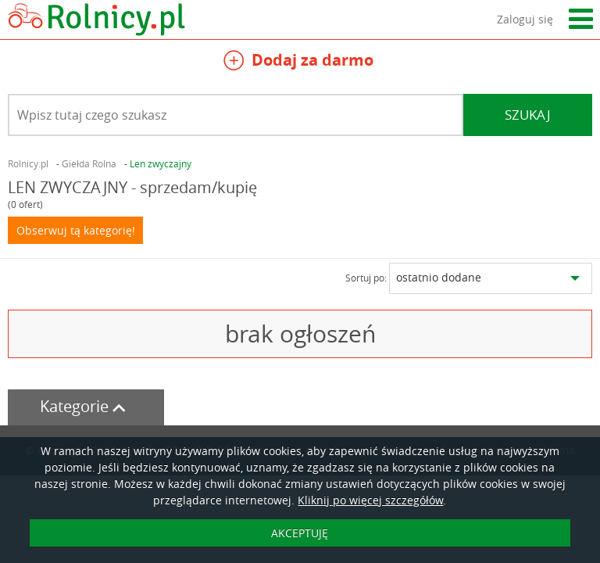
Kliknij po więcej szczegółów (370, 500)
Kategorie (86, 406)
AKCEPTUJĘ (299, 532)
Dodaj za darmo (298, 62)
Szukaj (528, 115)
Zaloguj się (525, 19)
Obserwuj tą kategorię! (75, 230)
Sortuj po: (366, 277)
